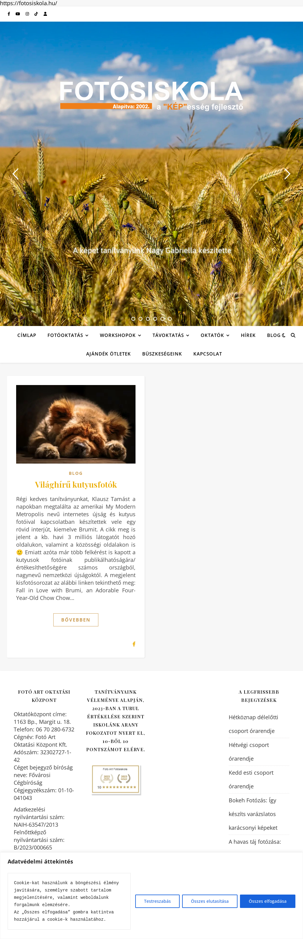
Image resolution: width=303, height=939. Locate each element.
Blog (274, 335)
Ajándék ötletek (108, 354)
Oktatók (212, 335)
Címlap (26, 335)
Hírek (248, 335)
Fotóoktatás (65, 335)
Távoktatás (168, 335)
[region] (151, 895)
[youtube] (18, 14)
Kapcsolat (207, 354)
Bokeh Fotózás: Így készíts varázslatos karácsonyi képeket (253, 814)
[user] (45, 14)
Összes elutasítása (210, 901)
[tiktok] (36, 14)
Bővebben (75, 620)
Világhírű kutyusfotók (76, 484)
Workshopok (118, 335)
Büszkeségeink (162, 354)
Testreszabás (157, 901)
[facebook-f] (9, 14)
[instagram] (28, 14)
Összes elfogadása (268, 901)
